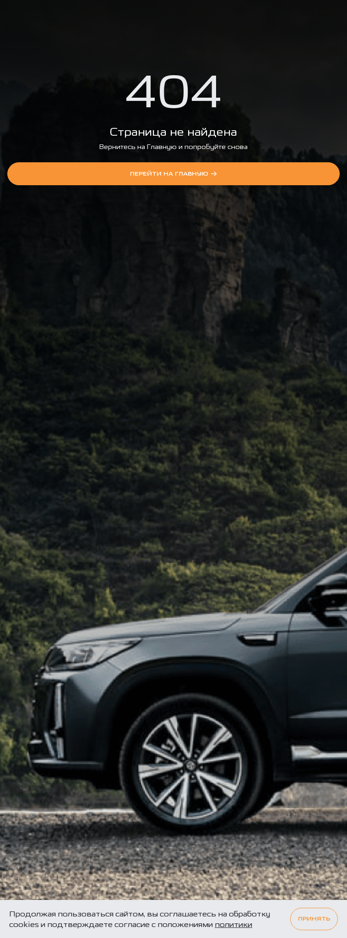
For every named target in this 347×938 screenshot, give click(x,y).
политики (233, 924)
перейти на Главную (173, 173)
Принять (314, 919)
